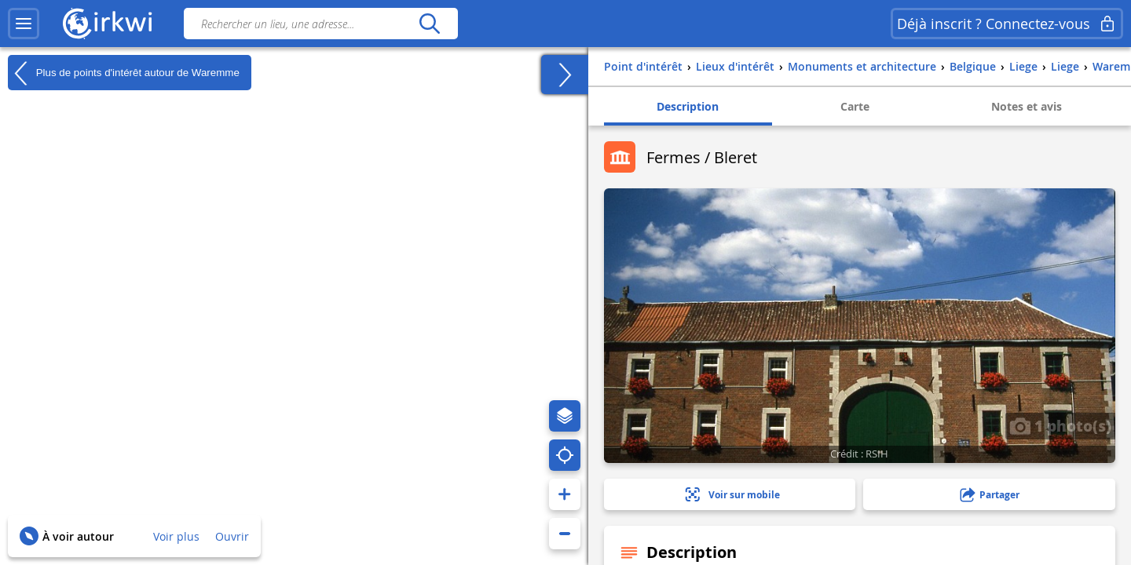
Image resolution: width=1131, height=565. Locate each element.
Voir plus (176, 536)
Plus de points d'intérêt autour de (124, 73)
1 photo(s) (1060, 425)
